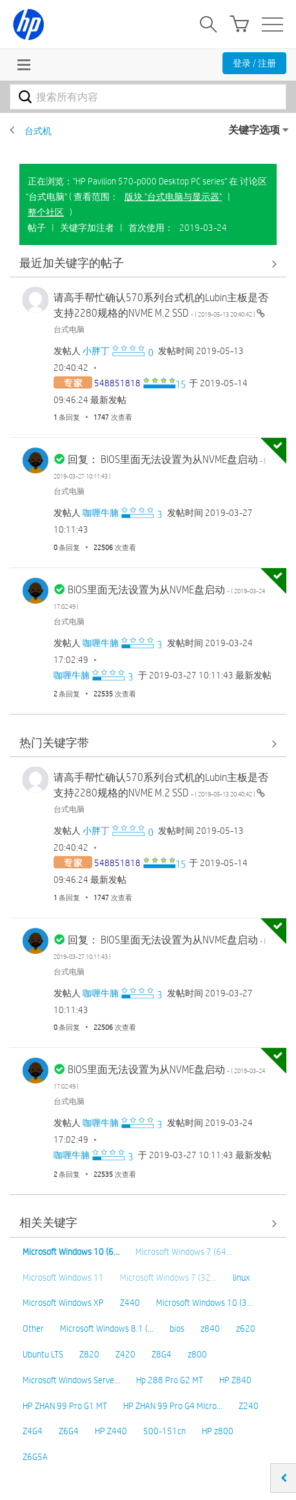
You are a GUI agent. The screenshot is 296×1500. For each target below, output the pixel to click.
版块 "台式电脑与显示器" (173, 196)
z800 (197, 1354)
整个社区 (46, 212)
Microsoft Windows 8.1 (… (106, 1328)
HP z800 (217, 1431)
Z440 (130, 1302)
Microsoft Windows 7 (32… (168, 1277)
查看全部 (148, 263)
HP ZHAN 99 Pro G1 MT (65, 1406)
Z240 (249, 1406)
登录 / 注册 (254, 63)
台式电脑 (69, 329)
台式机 (38, 131)
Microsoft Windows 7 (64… (183, 1252)
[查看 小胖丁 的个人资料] (96, 351)
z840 (210, 1328)
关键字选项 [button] (254, 130)
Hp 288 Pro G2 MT (169, 1380)
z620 (245, 1328)
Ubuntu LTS (43, 1354)
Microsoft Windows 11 (63, 1277)
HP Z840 (235, 1380)
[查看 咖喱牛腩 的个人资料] (101, 512)
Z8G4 (162, 1354)
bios (177, 1328)
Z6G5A (35, 1457)
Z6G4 (69, 1431)
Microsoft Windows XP (63, 1302)
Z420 (125, 1354)
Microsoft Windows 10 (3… (204, 1302)
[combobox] (148, 97)
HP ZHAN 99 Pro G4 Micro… (172, 1406)
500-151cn (164, 1431)
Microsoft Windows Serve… (71, 1380)
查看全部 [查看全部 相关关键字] (148, 1223)
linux (241, 1277)
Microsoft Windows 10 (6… (71, 1252)
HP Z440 (111, 1431)
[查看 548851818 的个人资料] (117, 383)
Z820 (89, 1354)
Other (33, 1328)
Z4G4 (33, 1431)
